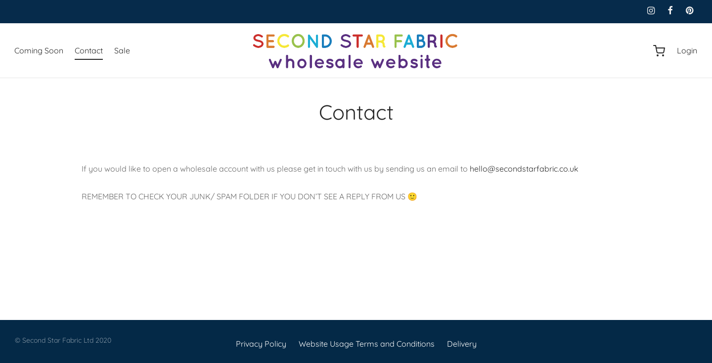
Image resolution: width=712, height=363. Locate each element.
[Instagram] (650, 11)
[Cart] (659, 51)
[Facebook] (670, 11)
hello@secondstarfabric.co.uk (524, 169)
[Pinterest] (689, 11)
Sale (122, 50)
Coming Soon (38, 50)
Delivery (462, 344)
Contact (89, 50)
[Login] (687, 50)
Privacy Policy (261, 344)
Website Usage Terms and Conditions (367, 344)
